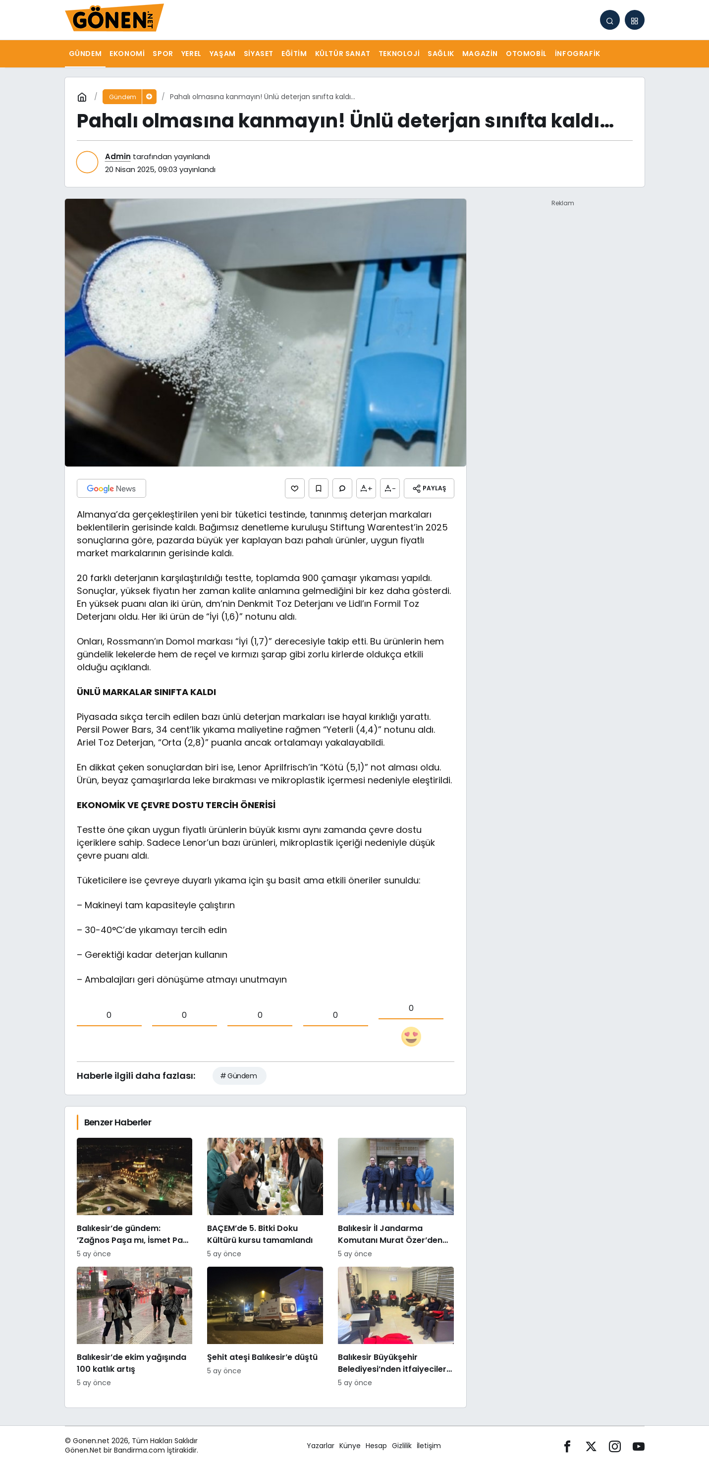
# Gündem (238, 1076)
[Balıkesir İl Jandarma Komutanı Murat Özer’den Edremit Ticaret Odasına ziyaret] (396, 1198)
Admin (118, 156)
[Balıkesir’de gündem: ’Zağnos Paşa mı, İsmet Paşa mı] (135, 1198)
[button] (635, 20)
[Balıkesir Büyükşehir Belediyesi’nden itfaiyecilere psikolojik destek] (396, 1327)
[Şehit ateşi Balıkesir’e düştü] (265, 1327)
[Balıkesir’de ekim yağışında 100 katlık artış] (135, 1327)
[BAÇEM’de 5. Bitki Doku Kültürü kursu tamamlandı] (265, 1198)
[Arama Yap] (610, 20)
